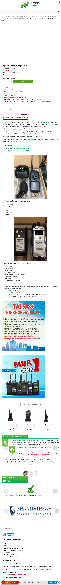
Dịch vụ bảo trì (7, 552)
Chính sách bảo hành (9, 543)
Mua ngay (23, 81)
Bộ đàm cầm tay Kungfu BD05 (19, 151)
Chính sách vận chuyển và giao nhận (13, 550)
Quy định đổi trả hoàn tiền (10, 556)
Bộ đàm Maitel (10, 529)
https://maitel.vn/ (15, 292)
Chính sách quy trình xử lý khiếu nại (13, 548)
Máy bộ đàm (31, 139)
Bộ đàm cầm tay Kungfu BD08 (19, 148)
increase (11, 81)
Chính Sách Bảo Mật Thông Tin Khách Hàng (15, 546)
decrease (4, 81)
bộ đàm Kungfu (45, 122)
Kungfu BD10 (17, 129)
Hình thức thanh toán (9, 554)
